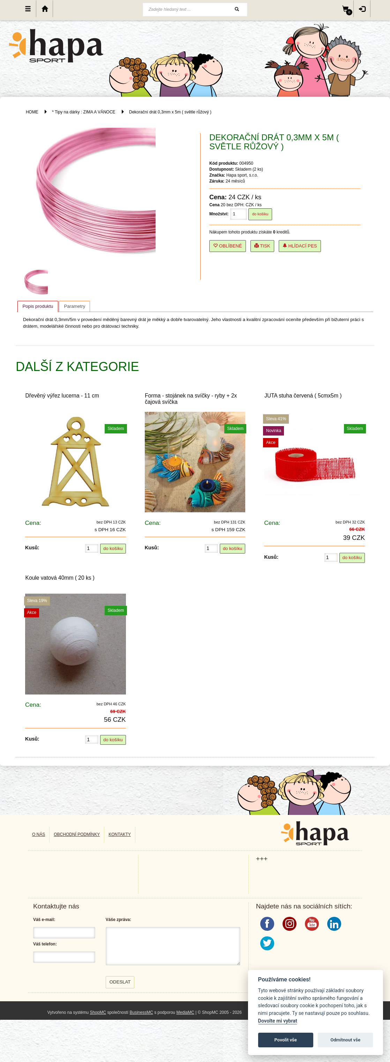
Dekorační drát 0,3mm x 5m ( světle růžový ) (170, 112)
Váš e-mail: (44, 919)
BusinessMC (141, 1012)
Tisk (262, 245)
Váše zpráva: (118, 919)
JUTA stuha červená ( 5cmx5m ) (303, 396)
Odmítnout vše (345, 1039)
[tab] (37, 306)
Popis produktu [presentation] (37, 306)
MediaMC (185, 1012)
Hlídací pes (300, 245)
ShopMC (98, 1012)
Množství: (218, 213)
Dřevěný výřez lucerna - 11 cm (62, 396)
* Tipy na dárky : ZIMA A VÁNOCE (83, 112)
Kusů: (32, 547)
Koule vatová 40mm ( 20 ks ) (60, 578)
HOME (32, 112)
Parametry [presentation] (74, 306)
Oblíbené (227, 245)
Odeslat (120, 982)
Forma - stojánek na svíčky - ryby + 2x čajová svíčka (191, 398)
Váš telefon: (45, 944)
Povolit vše (286, 1039)
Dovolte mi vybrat (277, 1021)
